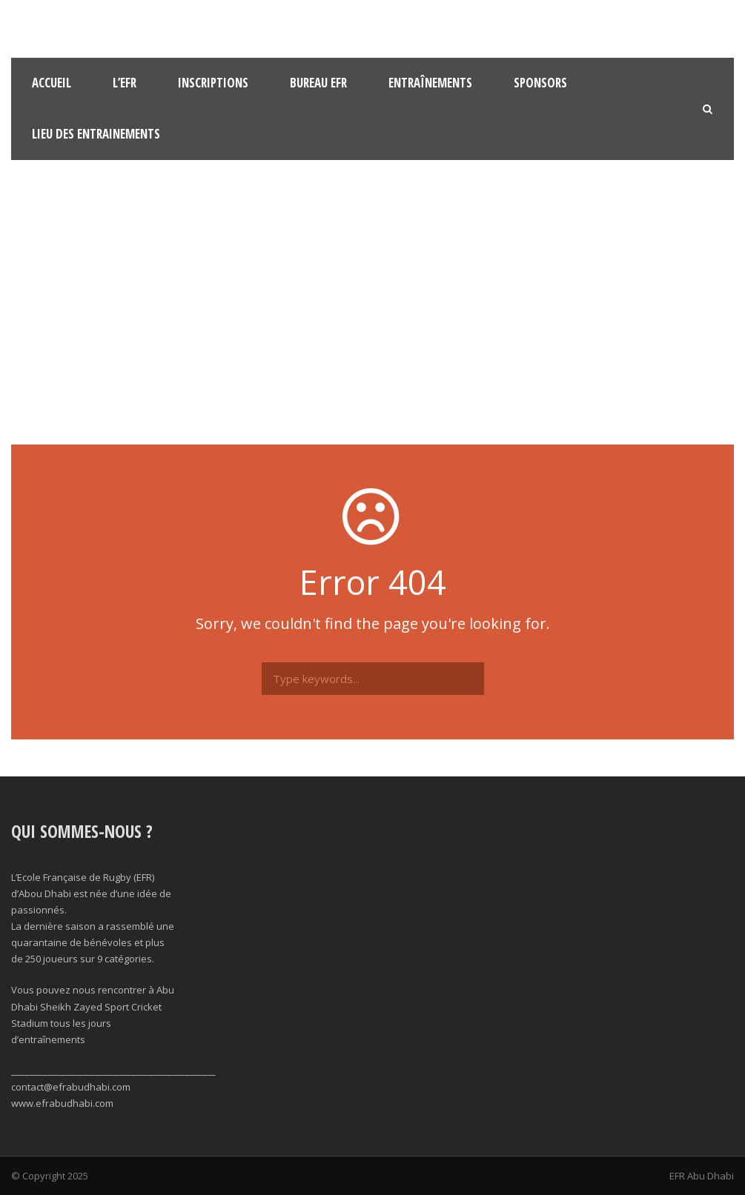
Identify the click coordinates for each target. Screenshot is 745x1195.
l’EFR (124, 82)
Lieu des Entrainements (96, 133)
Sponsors (540, 82)
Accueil (51, 82)
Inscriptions (213, 82)
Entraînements (430, 82)
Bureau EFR (318, 82)
